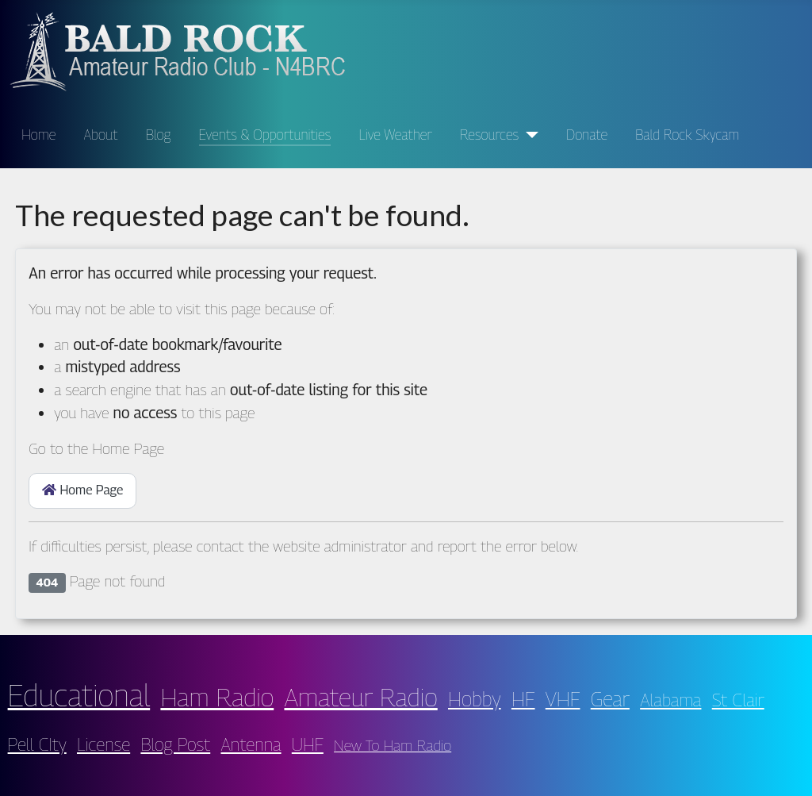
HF (523, 698)
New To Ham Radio (392, 745)
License (103, 744)
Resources (489, 134)
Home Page (82, 490)
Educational (79, 695)
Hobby (474, 698)
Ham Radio (217, 697)
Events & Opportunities (265, 134)
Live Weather (394, 134)
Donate (586, 134)
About (101, 134)
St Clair (738, 699)
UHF (308, 744)
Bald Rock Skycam (687, 134)
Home (38, 134)
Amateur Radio (360, 697)
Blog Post (175, 744)
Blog (158, 134)
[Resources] (528, 135)
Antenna (250, 744)
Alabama (670, 699)
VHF (563, 698)
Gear (610, 698)
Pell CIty (37, 744)
